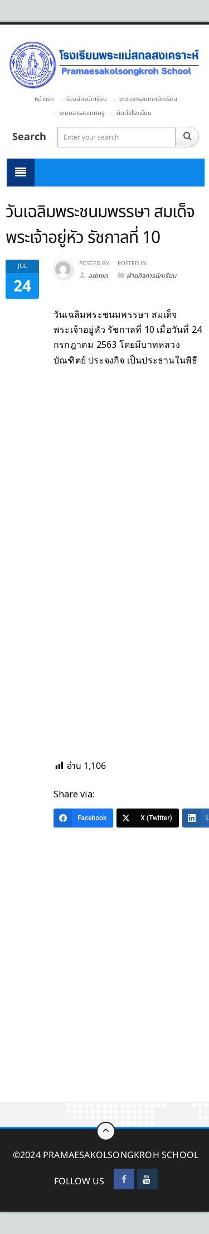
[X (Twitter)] (147, 818)
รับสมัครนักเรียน (86, 99)
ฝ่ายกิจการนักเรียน (151, 276)
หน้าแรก (44, 99)
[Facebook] (83, 818)
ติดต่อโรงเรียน (134, 113)
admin (98, 276)
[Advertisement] (104, 992)
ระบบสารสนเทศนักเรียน (148, 99)
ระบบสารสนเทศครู (82, 113)
